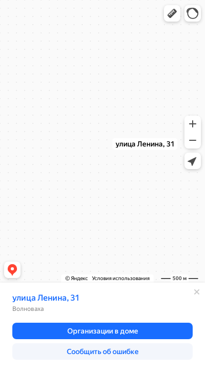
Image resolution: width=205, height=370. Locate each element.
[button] (172, 13)
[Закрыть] (197, 292)
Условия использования (121, 278)
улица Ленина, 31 (46, 298)
